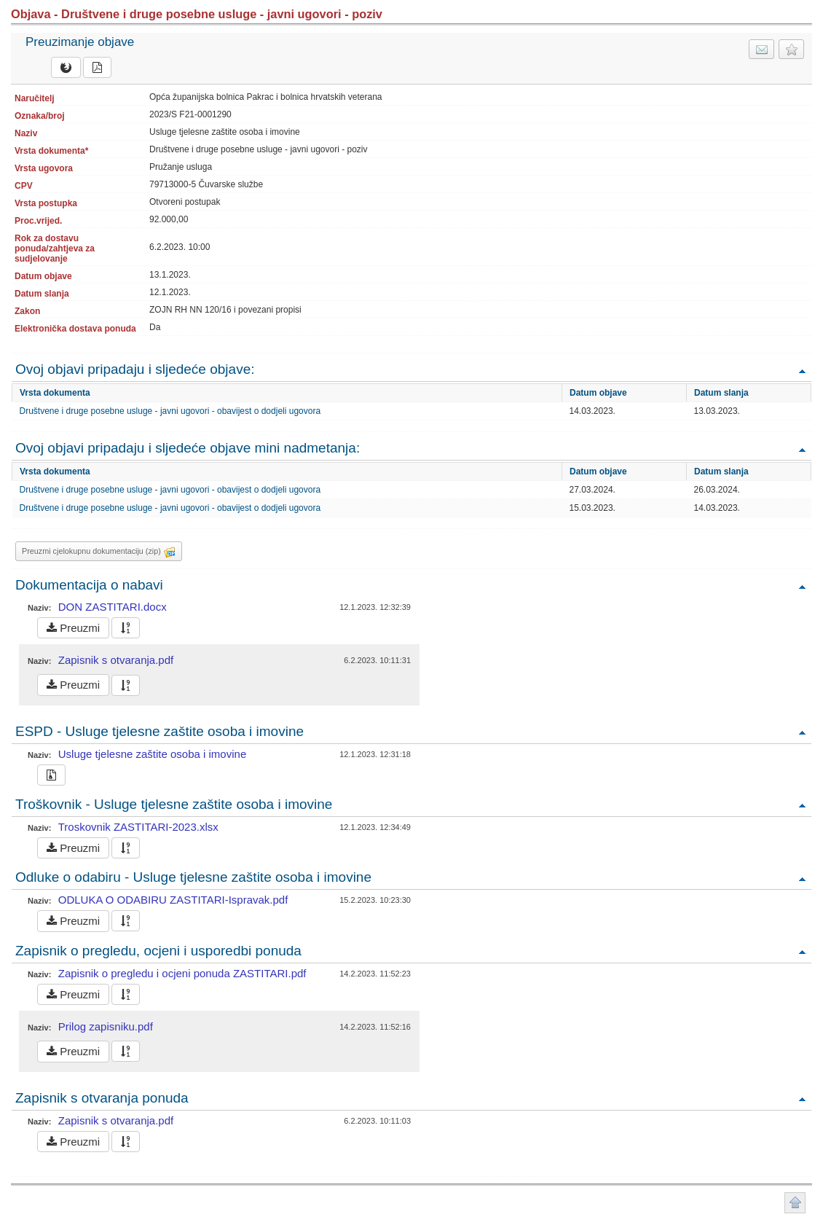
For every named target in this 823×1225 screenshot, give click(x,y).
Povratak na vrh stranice (795, 1202)
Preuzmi (73, 628)
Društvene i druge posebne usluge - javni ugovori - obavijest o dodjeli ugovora (170, 411)
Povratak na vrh (801, 370)
